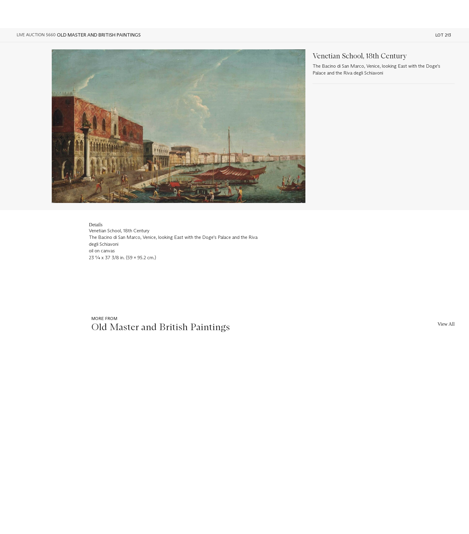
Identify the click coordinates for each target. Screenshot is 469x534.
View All (446, 324)
